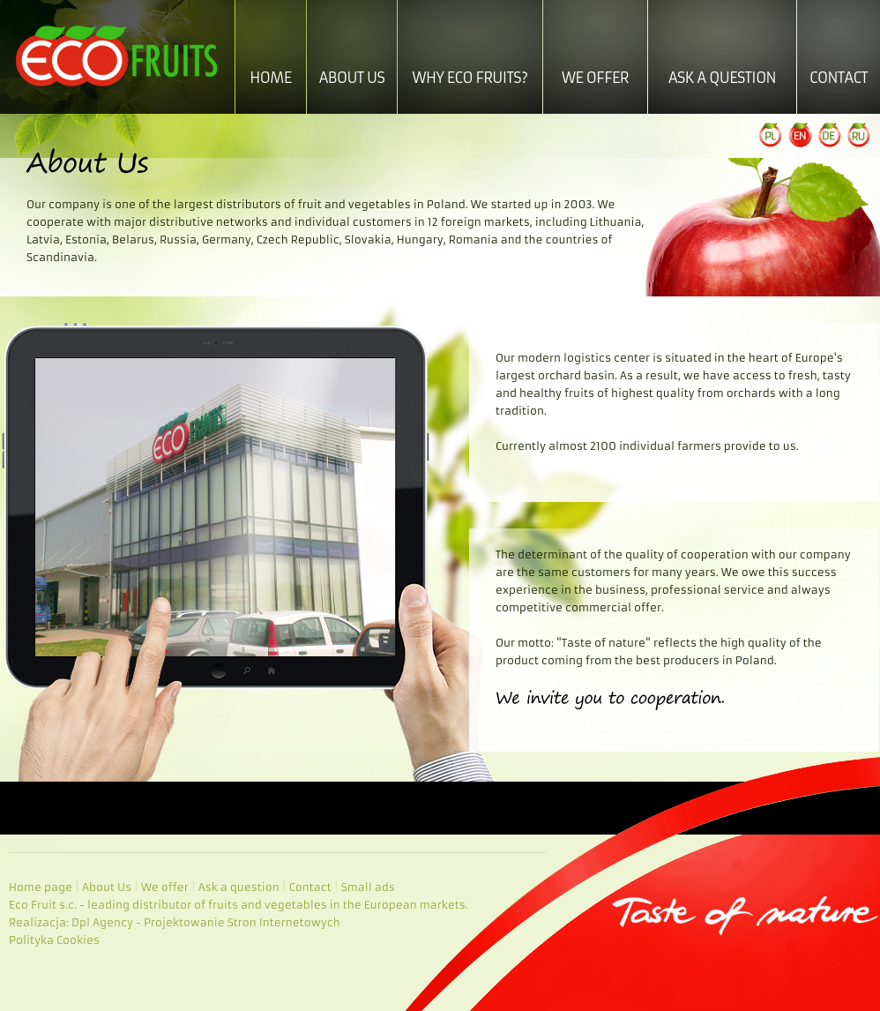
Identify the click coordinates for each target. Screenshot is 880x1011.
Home (270, 77)
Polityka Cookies (54, 940)
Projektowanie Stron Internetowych (242, 922)
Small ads (368, 887)
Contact (838, 77)
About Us (352, 77)
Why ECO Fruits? (469, 77)
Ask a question (722, 77)
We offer (595, 77)
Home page (40, 887)
